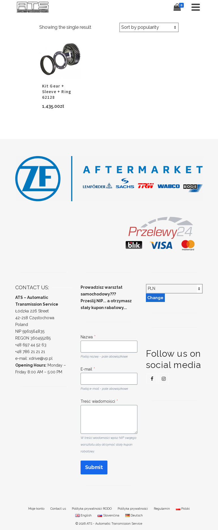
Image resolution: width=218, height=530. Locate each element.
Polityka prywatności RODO (92, 509)
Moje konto (36, 509)
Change (155, 297)
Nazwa (88, 337)
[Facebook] (151, 378)
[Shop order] (149, 27)
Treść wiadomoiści (99, 401)
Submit (94, 467)
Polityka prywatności (133, 509)
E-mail (88, 369)
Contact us (58, 509)
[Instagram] (163, 378)
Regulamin (162, 509)
